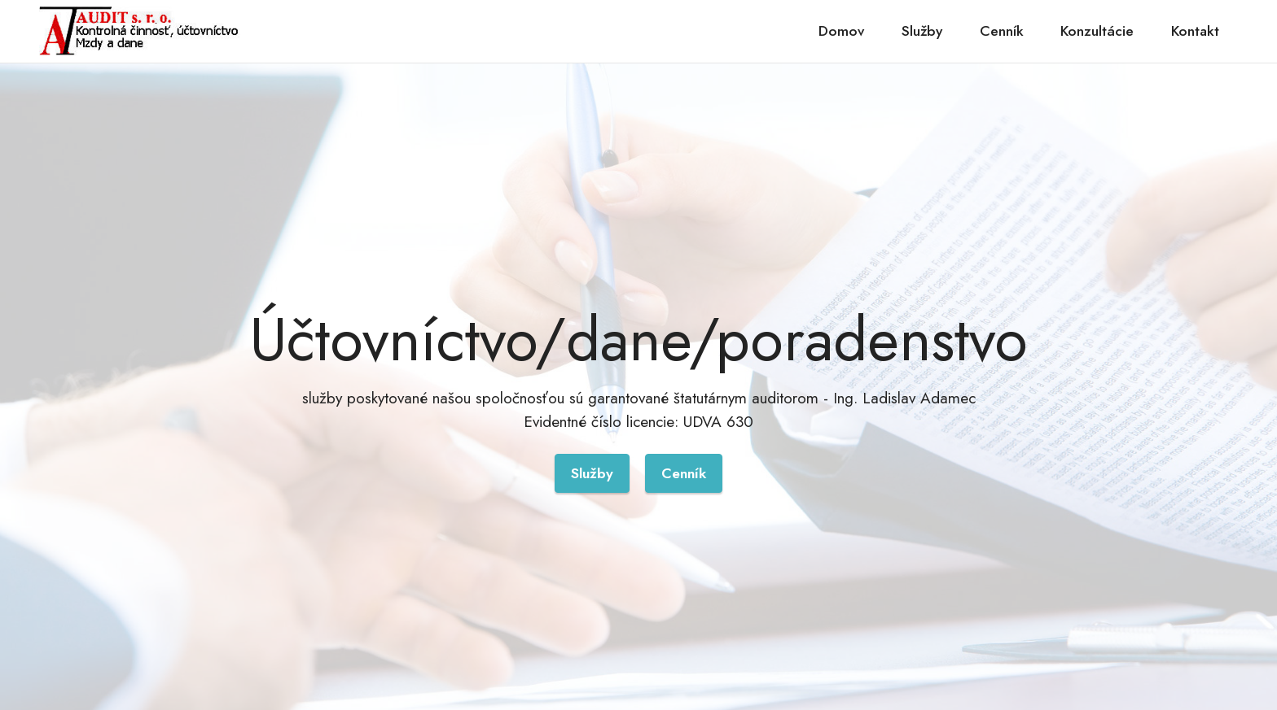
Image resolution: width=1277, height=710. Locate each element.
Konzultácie (1097, 30)
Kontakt (1195, 30)
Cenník (1002, 30)
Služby (922, 30)
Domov (841, 30)
